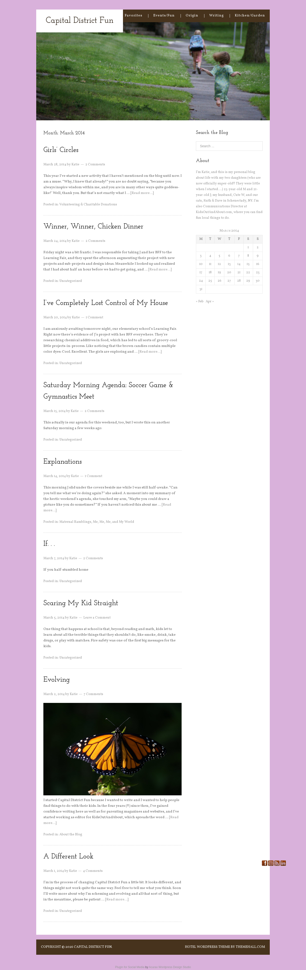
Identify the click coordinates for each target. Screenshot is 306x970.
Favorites (133, 15)
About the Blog (70, 834)
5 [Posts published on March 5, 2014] (219, 256)
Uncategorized (70, 281)
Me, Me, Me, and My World (113, 522)
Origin (192, 15)
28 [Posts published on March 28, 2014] (239, 281)
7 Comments (93, 694)
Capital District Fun (79, 21)
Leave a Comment (97, 617)
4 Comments (93, 871)
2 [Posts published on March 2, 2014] (258, 247)
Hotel (190, 947)
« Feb (200, 301)
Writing (216, 15)
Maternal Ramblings (75, 522)
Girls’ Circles (60, 150)
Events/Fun (164, 15)
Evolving (56, 680)
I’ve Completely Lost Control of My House (105, 303)
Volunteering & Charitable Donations (88, 204)
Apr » (210, 301)
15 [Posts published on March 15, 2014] (248, 264)
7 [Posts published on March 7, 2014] (239, 256)
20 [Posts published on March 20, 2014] (229, 272)
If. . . (49, 544)
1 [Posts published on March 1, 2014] (248, 247)
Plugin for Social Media (129, 967)
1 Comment (94, 317)
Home (108, 15)
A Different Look (68, 856)
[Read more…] (142, 193)
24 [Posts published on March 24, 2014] (201, 281)
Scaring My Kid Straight (80, 603)
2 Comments (95, 164)
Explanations (62, 462)
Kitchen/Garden (250, 15)
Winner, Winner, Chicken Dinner (93, 226)
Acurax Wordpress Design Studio (170, 967)
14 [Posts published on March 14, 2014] (238, 264)
